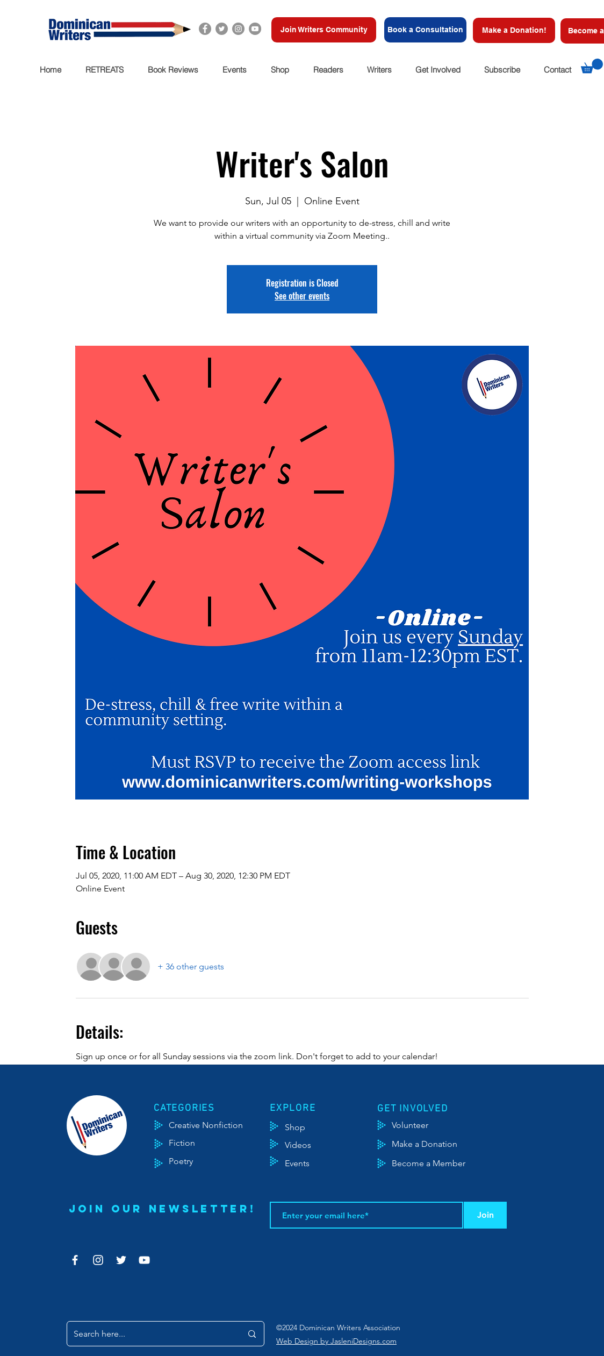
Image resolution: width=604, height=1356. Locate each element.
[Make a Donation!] (514, 30)
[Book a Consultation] (425, 29)
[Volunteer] (415, 1125)
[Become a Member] (442, 1164)
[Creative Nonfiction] (220, 1125)
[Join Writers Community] (323, 29)
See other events (302, 295)
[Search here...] (150, 1334)
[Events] (329, 1164)
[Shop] (311, 1127)
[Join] (485, 1215)
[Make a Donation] (436, 1144)
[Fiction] (189, 1143)
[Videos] (306, 1145)
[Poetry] (189, 1161)
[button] (104, 70)
